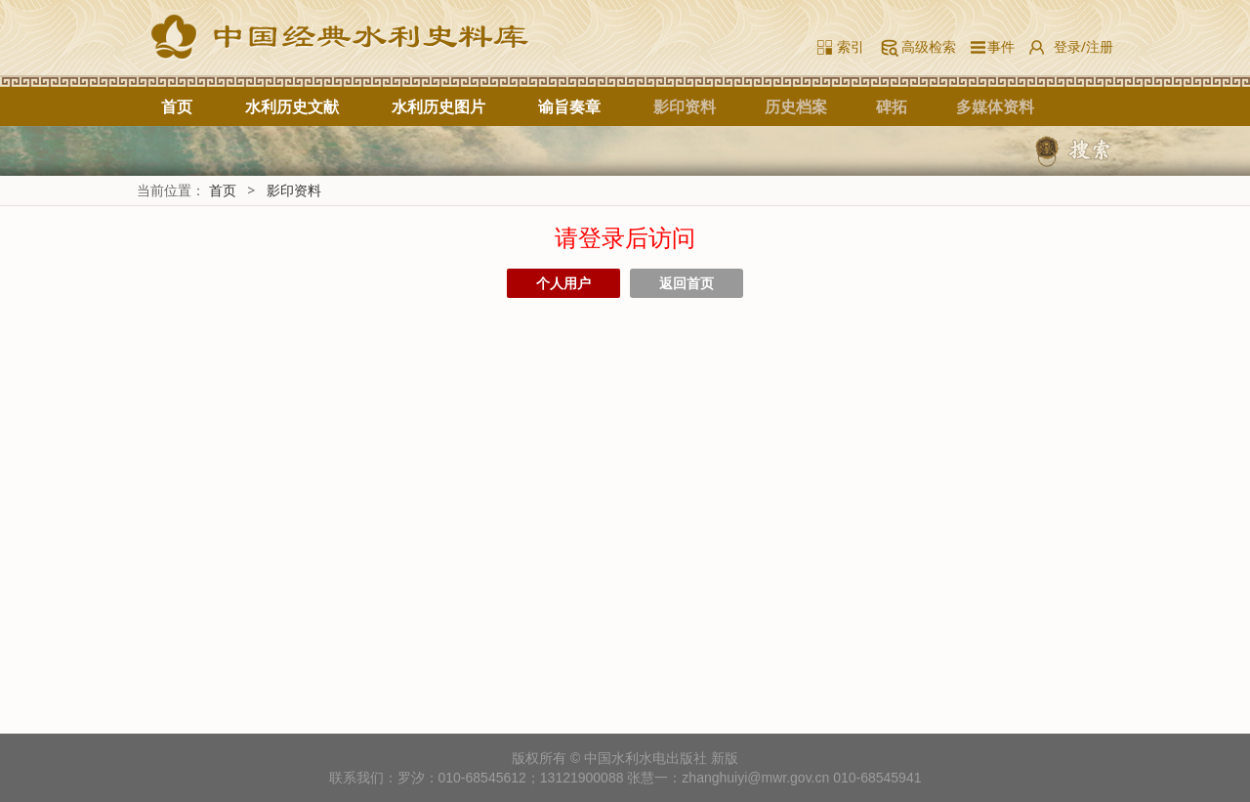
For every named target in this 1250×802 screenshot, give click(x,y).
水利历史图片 (438, 106)
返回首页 (686, 283)
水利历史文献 (292, 106)
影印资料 (294, 190)
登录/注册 (1083, 46)
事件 (997, 46)
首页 (176, 106)
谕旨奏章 (569, 106)
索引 (850, 46)
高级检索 (928, 46)
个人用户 (563, 283)
